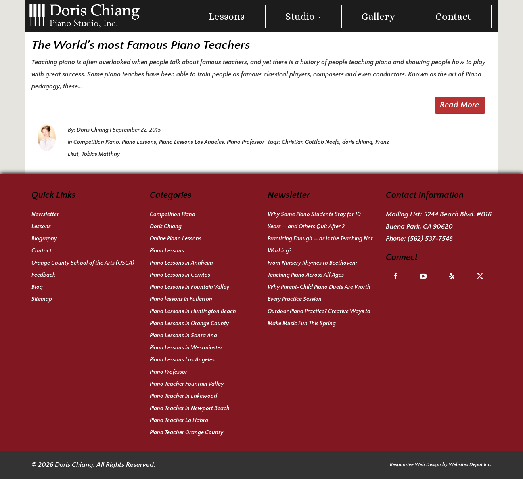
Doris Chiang (93, 130)
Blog (37, 287)
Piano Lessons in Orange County (189, 323)
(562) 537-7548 (430, 238)
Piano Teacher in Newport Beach (190, 408)
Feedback (43, 275)
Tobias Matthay (101, 154)
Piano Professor (245, 142)
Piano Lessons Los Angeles (191, 142)
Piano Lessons (139, 142)
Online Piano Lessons (175, 238)
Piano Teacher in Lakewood (183, 396)
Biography (44, 238)
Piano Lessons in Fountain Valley (189, 287)
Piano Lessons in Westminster (186, 348)
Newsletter (45, 214)
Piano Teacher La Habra (179, 420)
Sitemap (41, 299)
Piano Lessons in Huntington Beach (193, 311)
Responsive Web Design (415, 464)
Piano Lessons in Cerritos (180, 275)
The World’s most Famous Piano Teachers (140, 45)
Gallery (378, 16)
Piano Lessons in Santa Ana (183, 335)
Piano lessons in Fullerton (181, 299)
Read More (459, 105)
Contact (453, 16)
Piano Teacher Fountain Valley (187, 384)
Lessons (227, 16)
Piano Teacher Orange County (186, 432)
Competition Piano (96, 142)
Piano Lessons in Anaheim (181, 263)
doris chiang (357, 142)
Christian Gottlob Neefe (310, 142)
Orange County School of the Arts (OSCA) (82, 263)
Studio (303, 16)
